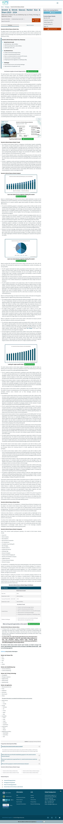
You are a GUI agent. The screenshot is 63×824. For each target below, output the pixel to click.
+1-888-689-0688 (52, 800)
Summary (10, 25)
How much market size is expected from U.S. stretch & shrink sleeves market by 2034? (21, 760)
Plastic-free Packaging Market (10, 785)
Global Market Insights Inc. (7, 818)
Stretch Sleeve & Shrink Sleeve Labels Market (13, 787)
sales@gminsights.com (52, 804)
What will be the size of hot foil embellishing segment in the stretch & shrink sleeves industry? (21, 756)
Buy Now (52, 12)
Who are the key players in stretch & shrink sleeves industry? (21, 764)
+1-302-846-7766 (50, 801)
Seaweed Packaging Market (9, 781)
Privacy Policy (39, 822)
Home (2, 7)
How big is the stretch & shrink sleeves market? (21, 747)
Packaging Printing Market (9, 783)
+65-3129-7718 (50, 803)
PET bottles (29, 328)
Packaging (7, 7)
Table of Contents (30, 25)
